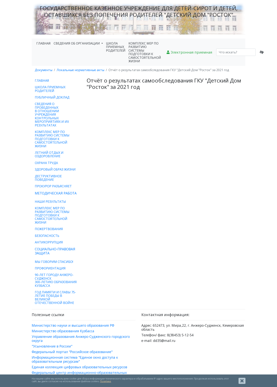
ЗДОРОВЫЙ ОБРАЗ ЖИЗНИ (55, 169)
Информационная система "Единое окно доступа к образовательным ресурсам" (75, 359)
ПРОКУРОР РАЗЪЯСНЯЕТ (53, 186)
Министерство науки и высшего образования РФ (73, 325)
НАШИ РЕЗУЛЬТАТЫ (50, 201)
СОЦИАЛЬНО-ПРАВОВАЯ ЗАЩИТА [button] (55, 251)
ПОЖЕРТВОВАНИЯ (49, 229)
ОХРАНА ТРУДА (46, 163)
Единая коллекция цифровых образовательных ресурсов (79, 367)
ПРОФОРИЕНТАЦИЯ (50, 268)
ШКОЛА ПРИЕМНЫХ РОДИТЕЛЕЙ (115, 47)
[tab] (56, 193)
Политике (105, 381)
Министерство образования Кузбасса (63, 331)
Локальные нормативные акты (80, 70)
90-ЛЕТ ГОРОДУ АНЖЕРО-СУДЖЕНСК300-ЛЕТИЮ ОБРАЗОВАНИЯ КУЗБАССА (56, 280)
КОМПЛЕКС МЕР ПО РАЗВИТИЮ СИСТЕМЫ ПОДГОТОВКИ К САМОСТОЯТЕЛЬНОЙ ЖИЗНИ (144, 52)
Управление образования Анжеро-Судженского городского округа (81, 338)
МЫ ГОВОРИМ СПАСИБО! (54, 262)
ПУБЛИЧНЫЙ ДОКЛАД (52, 97)
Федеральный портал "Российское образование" (72, 351)
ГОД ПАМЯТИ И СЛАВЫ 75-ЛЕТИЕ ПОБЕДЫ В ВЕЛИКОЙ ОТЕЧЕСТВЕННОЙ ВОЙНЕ (55, 297)
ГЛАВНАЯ (43, 43)
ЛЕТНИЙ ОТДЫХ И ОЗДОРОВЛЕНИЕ (49, 154)
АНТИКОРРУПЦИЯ (49, 242)
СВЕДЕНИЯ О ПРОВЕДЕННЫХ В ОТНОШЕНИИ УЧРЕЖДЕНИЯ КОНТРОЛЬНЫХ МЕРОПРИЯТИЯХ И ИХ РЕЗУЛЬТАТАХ (52, 114)
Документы (43, 70)
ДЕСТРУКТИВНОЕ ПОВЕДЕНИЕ (48, 178)
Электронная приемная (189, 52)
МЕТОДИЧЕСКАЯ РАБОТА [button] (56, 193)
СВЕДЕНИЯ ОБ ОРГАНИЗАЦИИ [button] (77, 43)
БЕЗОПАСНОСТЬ (47, 236)
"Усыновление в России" (52, 346)
